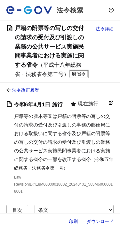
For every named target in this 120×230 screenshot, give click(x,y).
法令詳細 (105, 28)
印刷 (73, 221)
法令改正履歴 (25, 90)
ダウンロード (100, 221)
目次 (17, 210)
